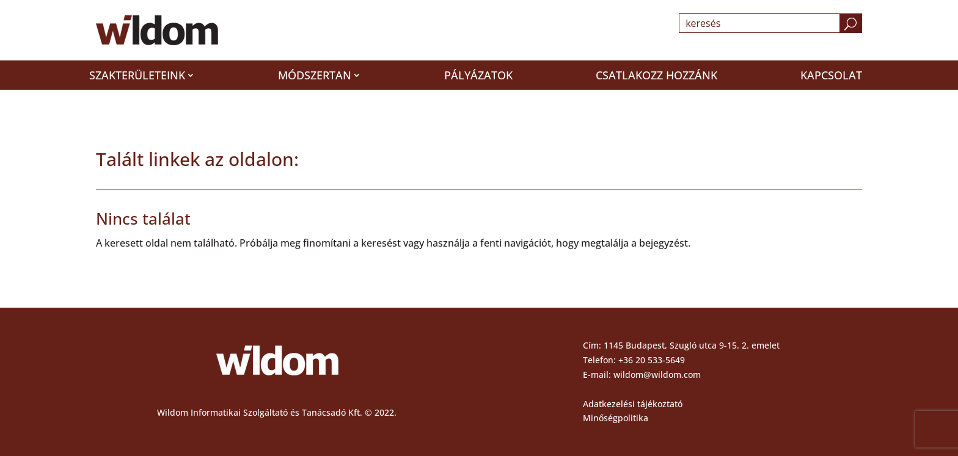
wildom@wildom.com (657, 374)
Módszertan (314, 75)
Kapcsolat (831, 75)
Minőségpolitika (615, 418)
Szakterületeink (137, 75)
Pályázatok (478, 75)
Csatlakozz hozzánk (656, 75)
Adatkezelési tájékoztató (632, 404)
